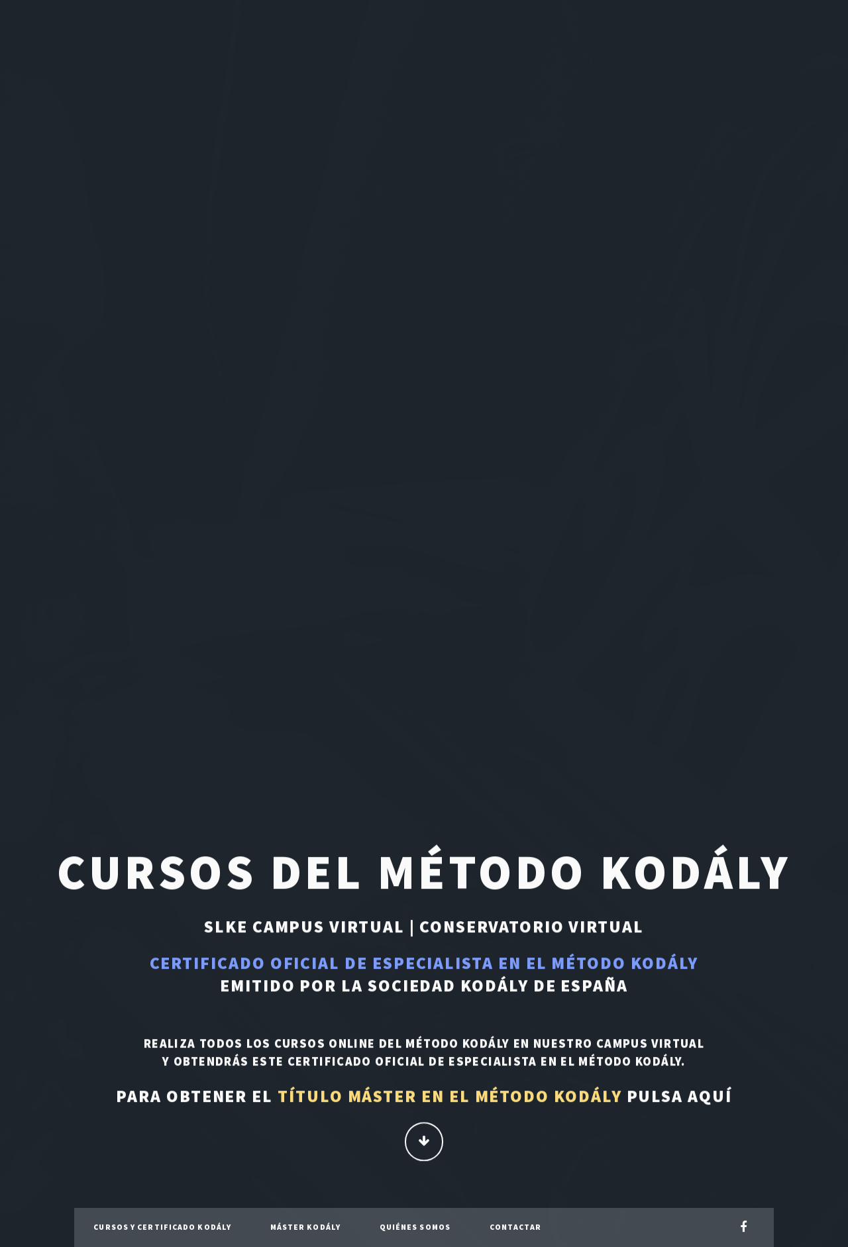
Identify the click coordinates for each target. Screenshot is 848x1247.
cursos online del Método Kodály (392, 1044)
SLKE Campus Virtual (304, 927)
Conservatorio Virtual (531, 927)
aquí (710, 1097)
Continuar (424, 1142)
